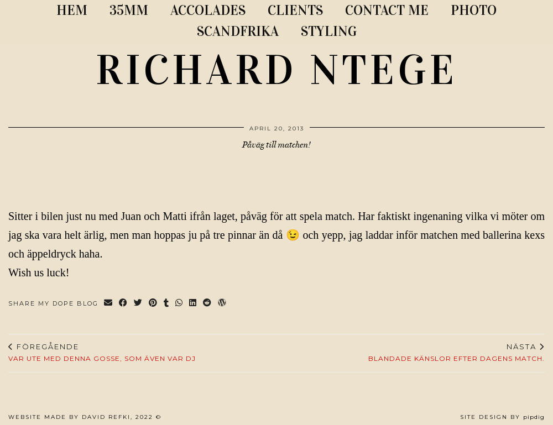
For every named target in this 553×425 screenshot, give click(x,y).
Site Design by (502, 417)
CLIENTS (295, 10)
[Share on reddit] (207, 303)
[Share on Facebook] (123, 303)
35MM (128, 10)
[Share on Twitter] (138, 303)
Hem (71, 10)
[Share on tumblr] (167, 303)
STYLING (329, 31)
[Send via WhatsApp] (179, 303)
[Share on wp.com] (222, 303)
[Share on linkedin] (193, 303)
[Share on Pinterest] (153, 303)
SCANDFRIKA (238, 31)
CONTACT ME (387, 10)
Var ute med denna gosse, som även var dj (102, 352)
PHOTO (474, 10)
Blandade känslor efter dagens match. (456, 352)
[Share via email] (108, 303)
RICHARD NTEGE (276, 70)
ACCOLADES (208, 10)
